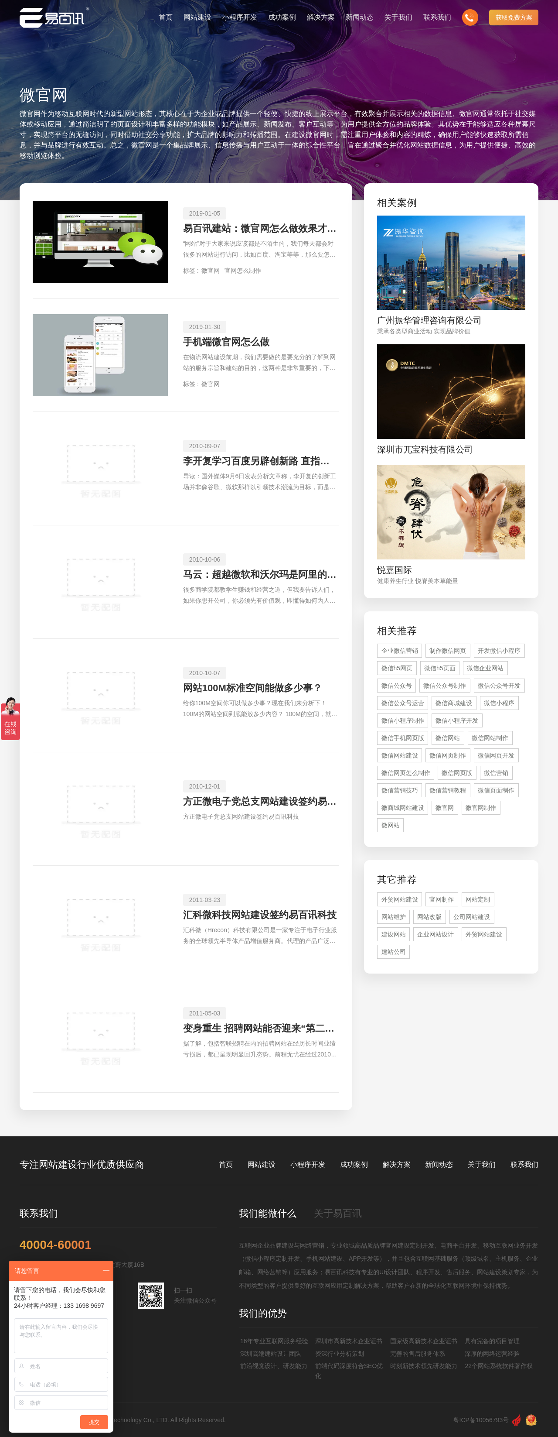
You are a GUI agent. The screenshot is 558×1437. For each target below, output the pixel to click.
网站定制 (478, 899)
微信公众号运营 (402, 703)
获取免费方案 (514, 17)
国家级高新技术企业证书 (423, 1341)
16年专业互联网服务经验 (274, 1341)
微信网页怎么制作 (405, 772)
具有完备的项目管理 (492, 1341)
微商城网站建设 (402, 807)
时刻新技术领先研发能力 (423, 1365)
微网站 (390, 825)
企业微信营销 (399, 650)
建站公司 (393, 951)
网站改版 (429, 916)
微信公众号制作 (444, 685)
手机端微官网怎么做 (226, 341)
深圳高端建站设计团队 (270, 1353)
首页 (226, 1164)
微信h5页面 (440, 668)
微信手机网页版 (402, 737)
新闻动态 (439, 1164)
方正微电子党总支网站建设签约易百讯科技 (261, 801)
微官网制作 (481, 807)
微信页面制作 (496, 790)
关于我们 (482, 1164)
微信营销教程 (447, 790)
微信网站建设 (399, 755)
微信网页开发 (496, 755)
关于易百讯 (338, 1213)
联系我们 (524, 1164)
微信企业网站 (485, 668)
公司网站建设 (471, 916)
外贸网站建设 (399, 899)
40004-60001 (56, 1245)
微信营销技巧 (399, 790)
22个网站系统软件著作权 (499, 1365)
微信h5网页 (397, 668)
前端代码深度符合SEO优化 (349, 1370)
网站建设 (262, 1164)
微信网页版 (457, 772)
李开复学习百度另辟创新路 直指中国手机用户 (261, 461)
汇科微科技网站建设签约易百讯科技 (260, 914)
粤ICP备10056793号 (481, 1419)
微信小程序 (499, 703)
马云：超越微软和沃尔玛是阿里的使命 (261, 574)
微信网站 (448, 737)
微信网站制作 (490, 737)
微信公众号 (396, 685)
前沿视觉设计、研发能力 (273, 1365)
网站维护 (393, 916)
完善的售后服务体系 (417, 1353)
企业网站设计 (435, 934)
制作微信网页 (447, 650)
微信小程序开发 (457, 720)
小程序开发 (307, 1164)
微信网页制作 (447, 755)
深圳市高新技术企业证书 (348, 1341)
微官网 (210, 270)
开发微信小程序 (499, 650)
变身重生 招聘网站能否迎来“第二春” (261, 1028)
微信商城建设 (454, 703)
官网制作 (441, 899)
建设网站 (393, 934)
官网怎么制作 (243, 270)
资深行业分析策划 (339, 1353)
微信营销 (496, 772)
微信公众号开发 (499, 685)
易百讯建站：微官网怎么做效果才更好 (261, 228)
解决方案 (397, 1164)
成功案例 (354, 1164)
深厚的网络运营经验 (492, 1353)
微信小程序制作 (402, 720)
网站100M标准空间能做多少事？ (252, 687)
